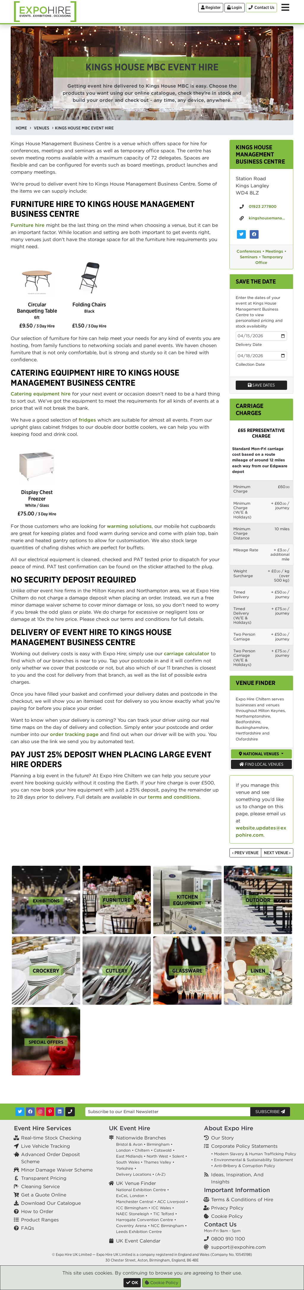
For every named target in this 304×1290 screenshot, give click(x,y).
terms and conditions (174, 797)
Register (211, 7)
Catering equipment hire (41, 394)
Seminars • (250, 256)
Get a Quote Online (43, 1195)
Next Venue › (277, 852)
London (123, 1150)
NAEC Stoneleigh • (134, 1213)
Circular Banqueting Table (37, 310)
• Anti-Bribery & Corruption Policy (243, 1165)
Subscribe (270, 1111)
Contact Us (220, 1224)
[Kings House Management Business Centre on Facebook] (254, 234)
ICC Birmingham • (133, 1207)
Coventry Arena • (133, 1225)
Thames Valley (157, 1162)
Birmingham (158, 1144)
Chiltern (142, 1150)
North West (157, 1156)
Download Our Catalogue (51, 1203)
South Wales (128, 1162)
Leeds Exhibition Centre (139, 1231)
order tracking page (74, 734)
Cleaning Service (40, 1186)
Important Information (237, 1190)
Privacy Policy (227, 1208)
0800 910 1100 (228, 1239)
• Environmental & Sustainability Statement (252, 1159)
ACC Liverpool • (172, 1201)
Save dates (261, 385)
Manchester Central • (136, 1201)
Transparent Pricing (43, 1178)
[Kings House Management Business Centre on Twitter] (241, 234)
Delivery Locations (133, 1174)
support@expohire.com (238, 1247)
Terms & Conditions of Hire (242, 1199)
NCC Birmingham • (169, 1225)
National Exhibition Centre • (142, 1189)
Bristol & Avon (129, 1144)
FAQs (27, 1228)
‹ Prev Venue (245, 852)
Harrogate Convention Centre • (146, 1219)
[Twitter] (19, 1111)
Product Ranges (40, 1220)
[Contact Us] (261, 7)
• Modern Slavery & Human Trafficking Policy (253, 1153)
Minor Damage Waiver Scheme (57, 1170)
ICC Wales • (162, 1207)
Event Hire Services (42, 1128)
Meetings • (275, 251)
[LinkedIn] (60, 1111)
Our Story (222, 1138)
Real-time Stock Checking (51, 1138)
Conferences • (250, 251)
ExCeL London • (131, 1195)
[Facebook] (30, 1111)
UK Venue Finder (136, 1183)
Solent (178, 1156)
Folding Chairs (89, 307)
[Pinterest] (50, 1111)
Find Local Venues (261, 764)
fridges (87, 420)
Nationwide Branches (141, 1138)
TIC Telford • (165, 1213)
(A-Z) (160, 1174)
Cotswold (163, 1150)
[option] (37, 279)
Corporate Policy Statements (244, 1146)
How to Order (37, 1211)
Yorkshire (124, 1168)
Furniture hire (28, 225)
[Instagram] (40, 1111)
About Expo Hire (228, 1128)
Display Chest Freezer (37, 498)
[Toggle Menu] (285, 7)
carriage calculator (186, 653)
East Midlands (129, 1156)
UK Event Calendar (138, 1241)
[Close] (132, 1282)
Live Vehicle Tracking (45, 1146)
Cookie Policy (227, 1216)
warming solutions (129, 526)
